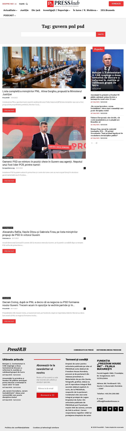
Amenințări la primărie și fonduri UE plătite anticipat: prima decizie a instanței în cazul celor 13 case (105, 97)
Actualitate (6, 87)
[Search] (100, 34)
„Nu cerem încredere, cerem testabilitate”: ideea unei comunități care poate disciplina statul (107, 108)
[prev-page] (92, 142)
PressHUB (5, 98)
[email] (47, 388)
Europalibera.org (8, 168)
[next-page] (96, 142)
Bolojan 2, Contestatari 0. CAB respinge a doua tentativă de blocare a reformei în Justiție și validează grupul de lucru (106, 81)
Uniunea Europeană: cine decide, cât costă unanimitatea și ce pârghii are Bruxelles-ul (105, 119)
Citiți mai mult (9, 110)
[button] (24, 4)
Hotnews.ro (6, 238)
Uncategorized (7, 157)
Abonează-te (47, 395)
